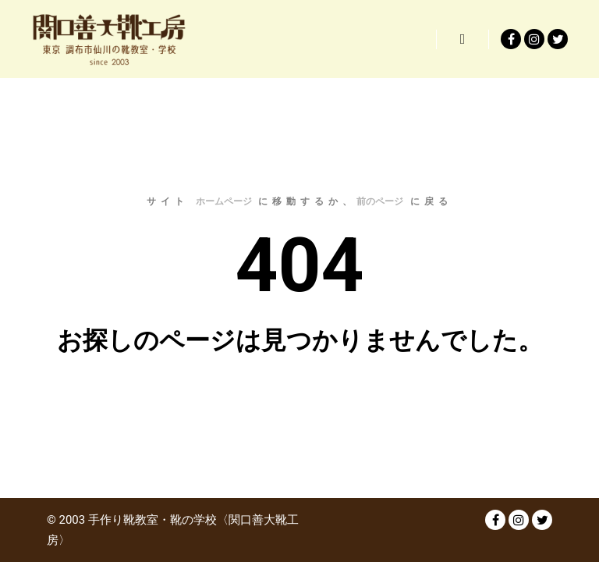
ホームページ (224, 201)
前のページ (379, 201)
